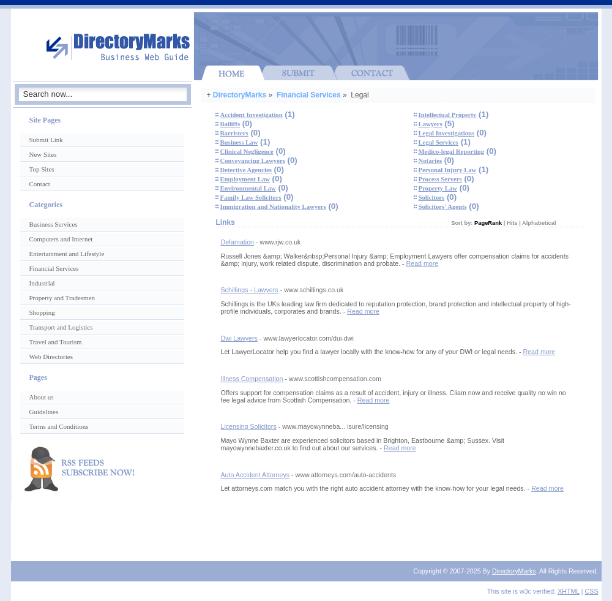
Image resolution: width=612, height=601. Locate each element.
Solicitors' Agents (443, 206)
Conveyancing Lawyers (252, 160)
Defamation (238, 242)
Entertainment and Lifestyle (67, 253)
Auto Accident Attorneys (255, 474)
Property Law (438, 188)
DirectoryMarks (239, 95)
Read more (422, 263)
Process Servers (440, 179)
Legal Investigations (446, 133)
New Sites (43, 154)
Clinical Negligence (247, 151)
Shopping (42, 312)
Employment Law (245, 179)
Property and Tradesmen (62, 297)
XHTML (569, 591)
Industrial (42, 283)
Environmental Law (248, 188)
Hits (512, 223)
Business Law (239, 142)
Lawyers (430, 124)
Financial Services (309, 95)
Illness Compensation (252, 378)
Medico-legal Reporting (451, 151)
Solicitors (432, 197)
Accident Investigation (251, 115)
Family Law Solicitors (251, 197)
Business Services (53, 224)
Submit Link (46, 139)
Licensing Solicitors (249, 426)
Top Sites (41, 169)
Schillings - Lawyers (249, 289)
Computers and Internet (61, 239)
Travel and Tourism (55, 342)
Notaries (430, 160)
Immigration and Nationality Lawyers (273, 206)
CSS (592, 591)
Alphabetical (539, 223)
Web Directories (51, 356)
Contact (39, 183)
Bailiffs (230, 124)
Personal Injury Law (448, 170)
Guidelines (44, 411)
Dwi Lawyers (239, 338)
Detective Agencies (246, 170)
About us (41, 397)
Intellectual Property (448, 115)
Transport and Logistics (61, 327)
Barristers (234, 133)
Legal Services (438, 142)
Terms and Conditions (59, 426)
